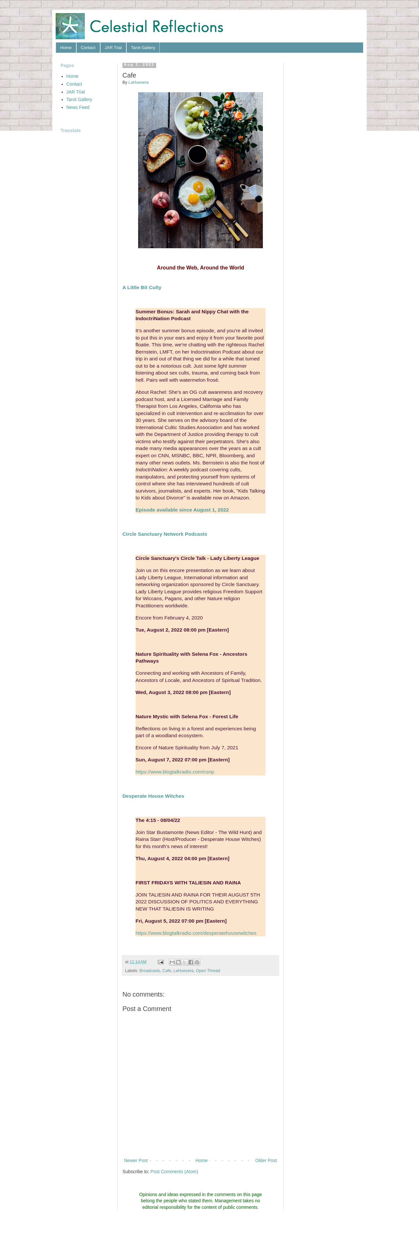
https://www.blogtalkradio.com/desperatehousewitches (196, 933)
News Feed (78, 107)
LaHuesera (183, 970)
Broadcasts (149, 970)
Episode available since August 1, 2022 (182, 510)
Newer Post (136, 1160)
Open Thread (208, 970)
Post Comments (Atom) (174, 1171)
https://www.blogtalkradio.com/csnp (175, 771)
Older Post (266, 1160)
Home (66, 47)
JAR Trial (113, 47)
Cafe (166, 970)
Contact (88, 47)
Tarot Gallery (143, 47)
